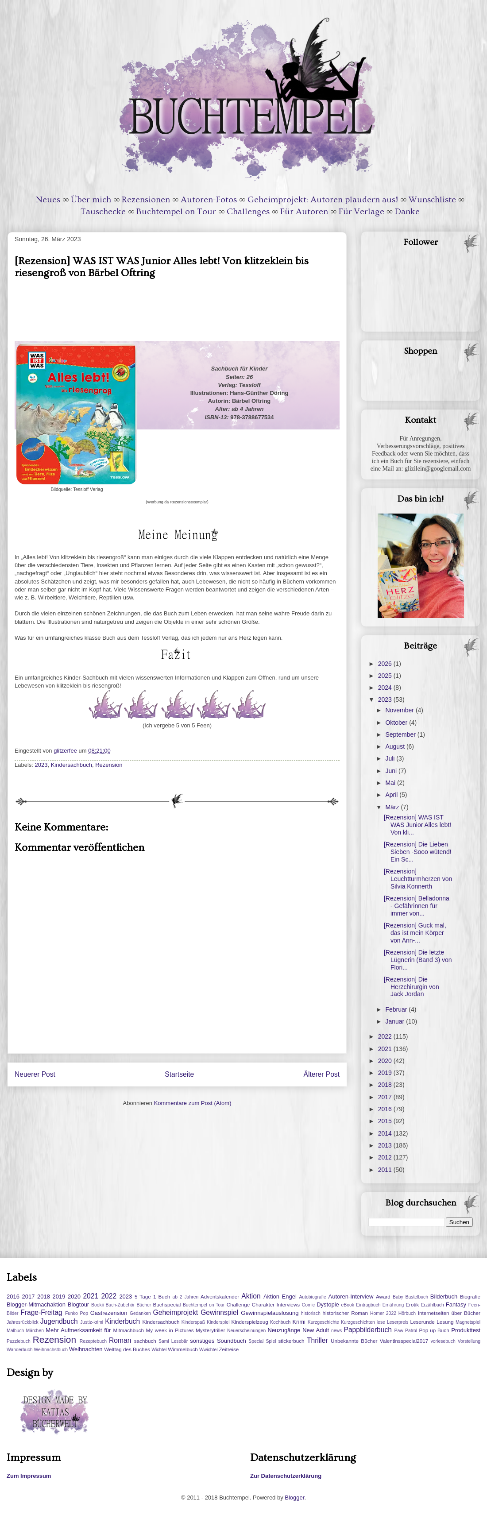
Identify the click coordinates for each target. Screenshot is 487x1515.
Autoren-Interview (350, 1296)
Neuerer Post (35, 1074)
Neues (48, 200)
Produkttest (465, 1330)
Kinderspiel (218, 1322)
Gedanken (140, 1313)
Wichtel (158, 1349)
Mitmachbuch (128, 1330)
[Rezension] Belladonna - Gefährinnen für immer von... (416, 906)
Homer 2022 (383, 1313)
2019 (386, 1072)
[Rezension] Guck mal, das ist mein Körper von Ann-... (415, 933)
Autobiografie (312, 1297)
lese (381, 1322)
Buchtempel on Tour (176, 211)
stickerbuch (291, 1341)
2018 (386, 1084)
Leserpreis (398, 1322)
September (401, 734)
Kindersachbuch (71, 764)
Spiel (271, 1341)
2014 (386, 1133)
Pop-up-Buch (434, 1330)
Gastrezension (109, 1313)
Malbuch (15, 1330)
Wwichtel (208, 1349)
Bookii (97, 1304)
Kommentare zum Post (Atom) (193, 1103)
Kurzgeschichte (323, 1322)
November (400, 710)
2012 (386, 1157)
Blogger (294, 1497)
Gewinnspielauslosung (269, 1313)
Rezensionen (146, 200)
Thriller (317, 1340)
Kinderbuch (122, 1321)
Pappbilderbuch (368, 1329)
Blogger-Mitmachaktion (36, 1304)
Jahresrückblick (23, 1322)
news (336, 1330)
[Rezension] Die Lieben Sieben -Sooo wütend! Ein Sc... (418, 852)
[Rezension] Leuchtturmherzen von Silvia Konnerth (418, 879)
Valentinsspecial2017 (404, 1341)
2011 (386, 1169)
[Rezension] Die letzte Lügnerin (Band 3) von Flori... (418, 960)
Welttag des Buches (127, 1349)
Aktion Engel (280, 1296)
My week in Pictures (170, 1330)
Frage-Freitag (41, 1312)
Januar (395, 1021)
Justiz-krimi (91, 1322)
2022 (386, 1036)
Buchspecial (167, 1304)
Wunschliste (432, 200)
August (395, 746)
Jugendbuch (59, 1321)
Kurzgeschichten (358, 1322)
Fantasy (456, 1304)
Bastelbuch (417, 1297)
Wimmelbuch (183, 1349)
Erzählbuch (432, 1304)
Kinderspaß (193, 1322)
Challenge (238, 1304)
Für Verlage (361, 211)
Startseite (179, 1074)
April (392, 794)
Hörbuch (407, 1313)
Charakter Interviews (276, 1304)
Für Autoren (304, 211)
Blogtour (78, 1304)
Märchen (35, 1330)
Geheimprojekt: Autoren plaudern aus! (322, 200)
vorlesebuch (443, 1341)
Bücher (143, 1304)
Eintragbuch (368, 1304)
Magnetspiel (468, 1322)
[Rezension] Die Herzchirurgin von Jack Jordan (411, 987)
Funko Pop (76, 1313)
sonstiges (202, 1340)
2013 (386, 1145)
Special (255, 1341)
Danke (407, 211)
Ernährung (393, 1304)
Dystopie (328, 1304)
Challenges (248, 211)
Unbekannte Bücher (354, 1341)
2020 (386, 1060)
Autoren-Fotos (209, 200)
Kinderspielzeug (250, 1322)
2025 (386, 675)
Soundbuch (231, 1340)
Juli (390, 758)
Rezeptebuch (93, 1341)
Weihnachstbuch (51, 1349)
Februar (397, 1009)
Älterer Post (322, 1074)
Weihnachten (86, 1349)
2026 (386, 663)
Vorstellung (469, 1341)
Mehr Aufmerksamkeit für (78, 1330)
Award (383, 1296)
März (393, 807)
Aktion (250, 1296)
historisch (311, 1313)
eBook (347, 1304)
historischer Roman (345, 1313)
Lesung (445, 1322)
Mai (391, 782)
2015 (386, 1121)
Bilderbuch (443, 1296)
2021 (386, 1048)
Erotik (412, 1304)
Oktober (397, 722)
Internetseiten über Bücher (449, 1313)
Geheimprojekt (175, 1312)
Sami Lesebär (173, 1341)
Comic (308, 1304)
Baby (398, 1297)
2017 (386, 1097)
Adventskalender (220, 1296)
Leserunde (422, 1322)
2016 (386, 1109)
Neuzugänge (283, 1330)
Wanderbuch (20, 1349)
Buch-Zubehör (120, 1304)
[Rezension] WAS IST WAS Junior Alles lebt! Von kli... (417, 825)
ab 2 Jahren (185, 1297)
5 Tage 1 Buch (152, 1296)
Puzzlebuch (19, 1341)
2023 (41, 764)
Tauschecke (103, 211)
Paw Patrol (405, 1330)
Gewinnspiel (219, 1312)
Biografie (470, 1296)
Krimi (298, 1321)
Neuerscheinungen (246, 1330)
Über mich (91, 200)
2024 (386, 687)
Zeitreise (229, 1349)
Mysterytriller (210, 1330)
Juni (391, 770)
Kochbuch (280, 1322)
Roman (120, 1340)
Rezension (108, 764)
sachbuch (145, 1341)
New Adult (315, 1330)
